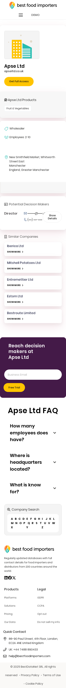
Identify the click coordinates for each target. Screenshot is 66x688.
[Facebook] (10, 578)
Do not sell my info (48, 622)
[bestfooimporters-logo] (33, 5)
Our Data (9, 622)
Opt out (42, 614)
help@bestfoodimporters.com (29, 656)
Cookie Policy (34, 684)
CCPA (40, 606)
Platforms (10, 597)
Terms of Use (52, 675)
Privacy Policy (30, 675)
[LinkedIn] (6, 578)
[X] (14, 578)
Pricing (8, 614)
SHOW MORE (14, 251)
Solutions (9, 606)
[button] (20, 15)
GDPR (40, 597)
